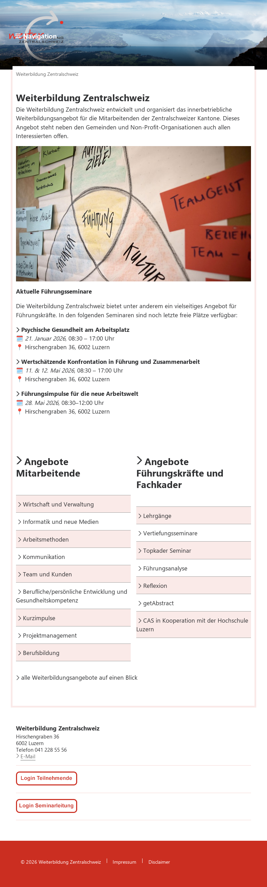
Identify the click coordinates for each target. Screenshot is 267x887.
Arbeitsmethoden (46, 539)
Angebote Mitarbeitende (48, 467)
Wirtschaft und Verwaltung (58, 504)
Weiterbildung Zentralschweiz (47, 74)
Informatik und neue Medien (61, 521)
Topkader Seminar (167, 550)
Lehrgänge (157, 515)
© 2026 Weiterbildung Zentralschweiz (61, 861)
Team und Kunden (47, 574)
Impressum (124, 861)
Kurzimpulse (39, 618)
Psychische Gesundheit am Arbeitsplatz (75, 329)
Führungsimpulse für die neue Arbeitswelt (79, 393)
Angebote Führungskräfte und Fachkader (180, 472)
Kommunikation (44, 556)
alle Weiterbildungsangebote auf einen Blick (79, 677)
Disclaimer (159, 861)
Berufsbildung (41, 652)
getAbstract (158, 603)
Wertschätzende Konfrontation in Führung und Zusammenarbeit (110, 361)
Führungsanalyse (165, 568)
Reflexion (155, 585)
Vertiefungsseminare (170, 533)
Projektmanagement (50, 635)
